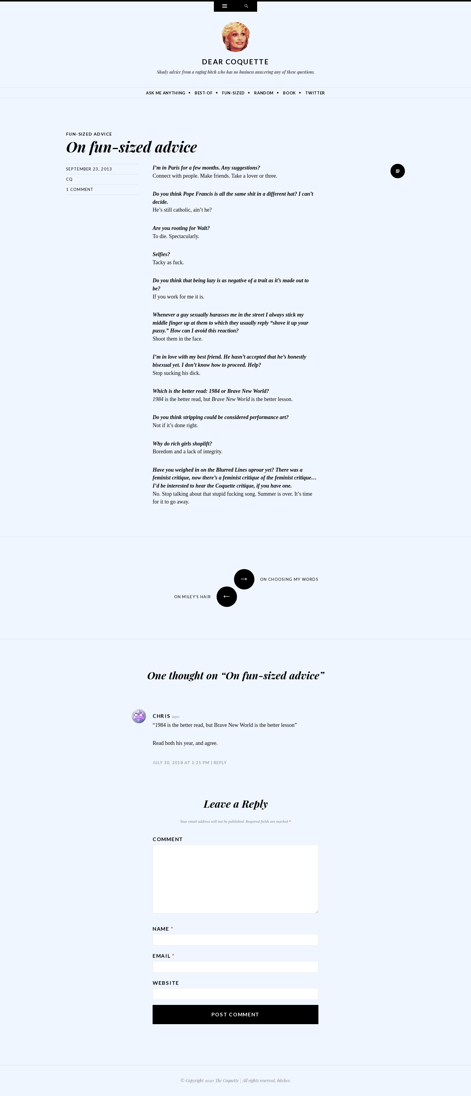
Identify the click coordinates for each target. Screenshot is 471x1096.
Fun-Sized (233, 92)
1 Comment (80, 189)
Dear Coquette (235, 61)
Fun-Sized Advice (89, 133)
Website (166, 983)
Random (264, 92)
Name (163, 929)
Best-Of (204, 92)
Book (289, 92)
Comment (168, 839)
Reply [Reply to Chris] (220, 762)
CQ (69, 179)
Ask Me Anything (165, 92)
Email (164, 956)
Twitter (315, 92)
